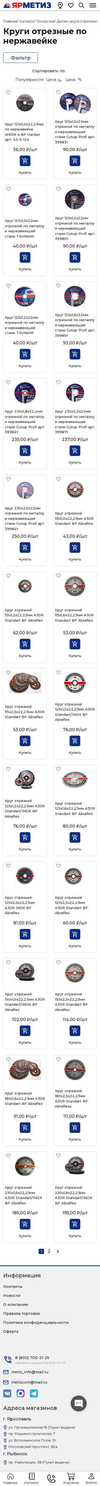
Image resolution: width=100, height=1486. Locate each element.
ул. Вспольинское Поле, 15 (32, 1440)
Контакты (12, 1286)
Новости (11, 1295)
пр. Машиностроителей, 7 (32, 1434)
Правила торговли (21, 1313)
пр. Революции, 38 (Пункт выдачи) (39, 1462)
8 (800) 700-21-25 (32, 1357)
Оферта (10, 1331)
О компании (15, 1304)
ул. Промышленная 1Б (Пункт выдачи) (42, 1427)
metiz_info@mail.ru (29, 1372)
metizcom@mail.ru (29, 1382)
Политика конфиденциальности (36, 1322)
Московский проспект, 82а (33, 1446)
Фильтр (21, 58)
